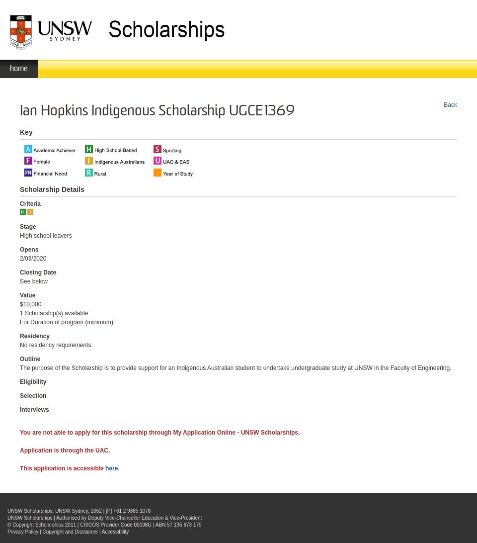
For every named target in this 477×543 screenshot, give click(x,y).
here (111, 468)
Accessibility (115, 532)
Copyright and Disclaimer (70, 532)
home (19, 68)
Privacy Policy (22, 532)
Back (450, 104)
